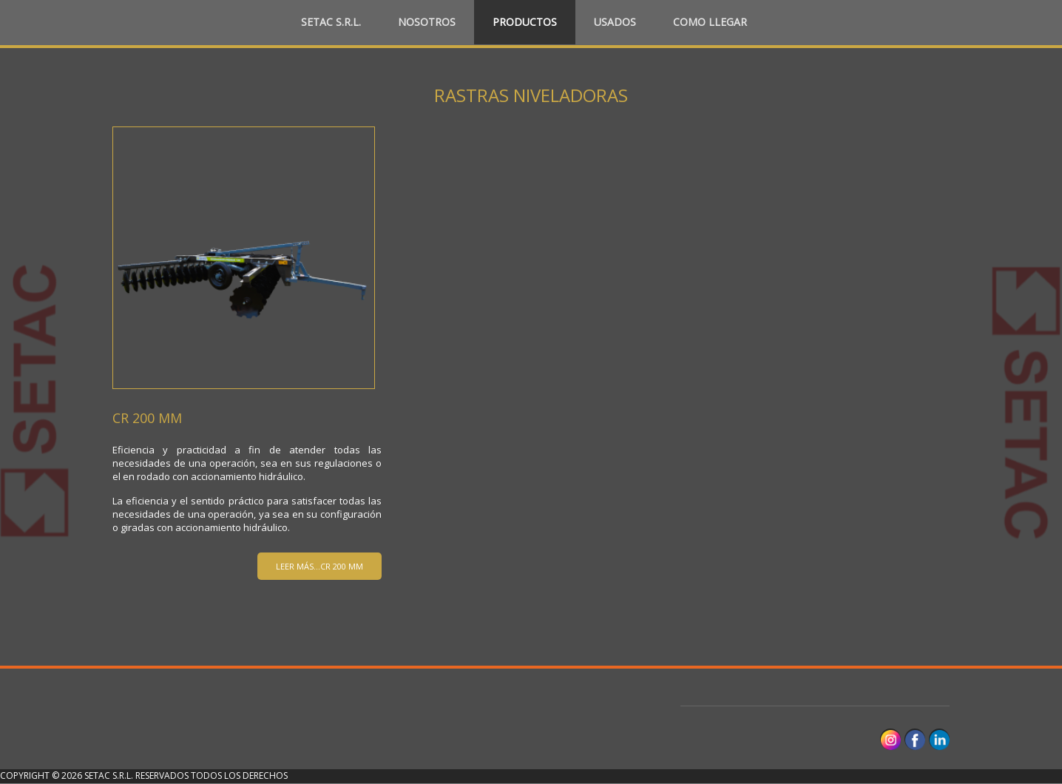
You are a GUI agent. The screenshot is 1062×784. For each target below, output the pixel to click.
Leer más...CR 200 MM (319, 566)
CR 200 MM (147, 418)
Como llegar (710, 22)
